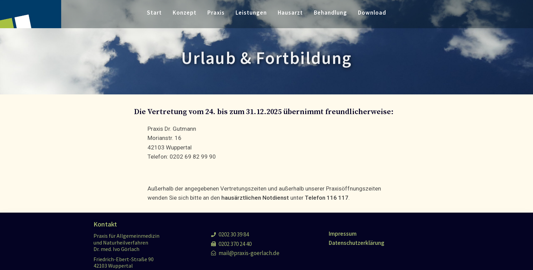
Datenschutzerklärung (356, 243)
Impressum (343, 233)
